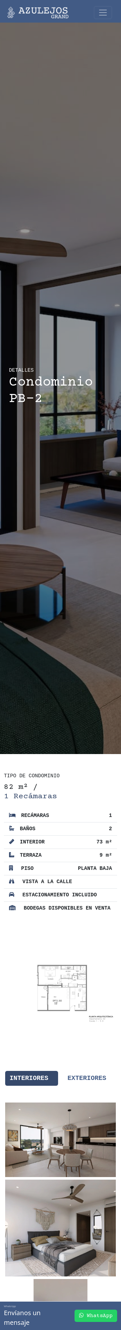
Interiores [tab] (29, 1078)
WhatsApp (96, 1316)
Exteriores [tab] (86, 1078)
